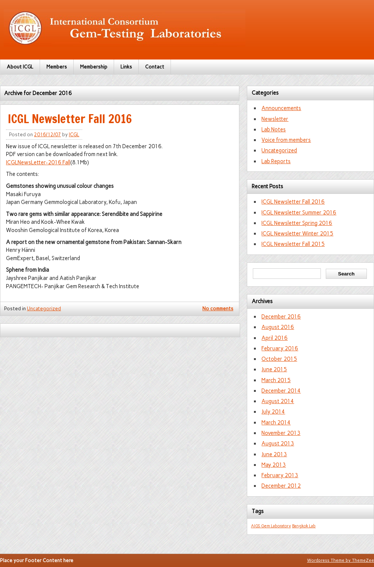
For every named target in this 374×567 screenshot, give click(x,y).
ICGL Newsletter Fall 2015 (293, 244)
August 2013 (277, 443)
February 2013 (279, 475)
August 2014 (277, 401)
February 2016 (279, 348)
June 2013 (274, 454)
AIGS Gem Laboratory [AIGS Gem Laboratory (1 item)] (271, 526)
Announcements (281, 108)
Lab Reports (276, 161)
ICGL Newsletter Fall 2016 (70, 118)
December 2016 (281, 316)
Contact (154, 67)
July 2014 (273, 411)
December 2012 (281, 485)
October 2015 (279, 359)
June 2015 (274, 369)
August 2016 (277, 327)
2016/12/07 (47, 134)
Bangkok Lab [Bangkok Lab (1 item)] (304, 526)
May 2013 (273, 464)
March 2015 (276, 380)
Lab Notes (273, 129)
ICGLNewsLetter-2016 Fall (38, 162)
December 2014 (281, 390)
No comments (217, 308)
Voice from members (286, 140)
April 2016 (274, 338)
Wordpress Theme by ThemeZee (340, 560)
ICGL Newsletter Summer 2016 (298, 212)
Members (56, 67)
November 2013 (280, 433)
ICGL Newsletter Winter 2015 (297, 233)
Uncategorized (44, 308)
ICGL (74, 134)
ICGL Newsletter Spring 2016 (296, 223)
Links (126, 67)
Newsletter (274, 119)
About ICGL (20, 67)
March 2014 (276, 422)
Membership (93, 67)
